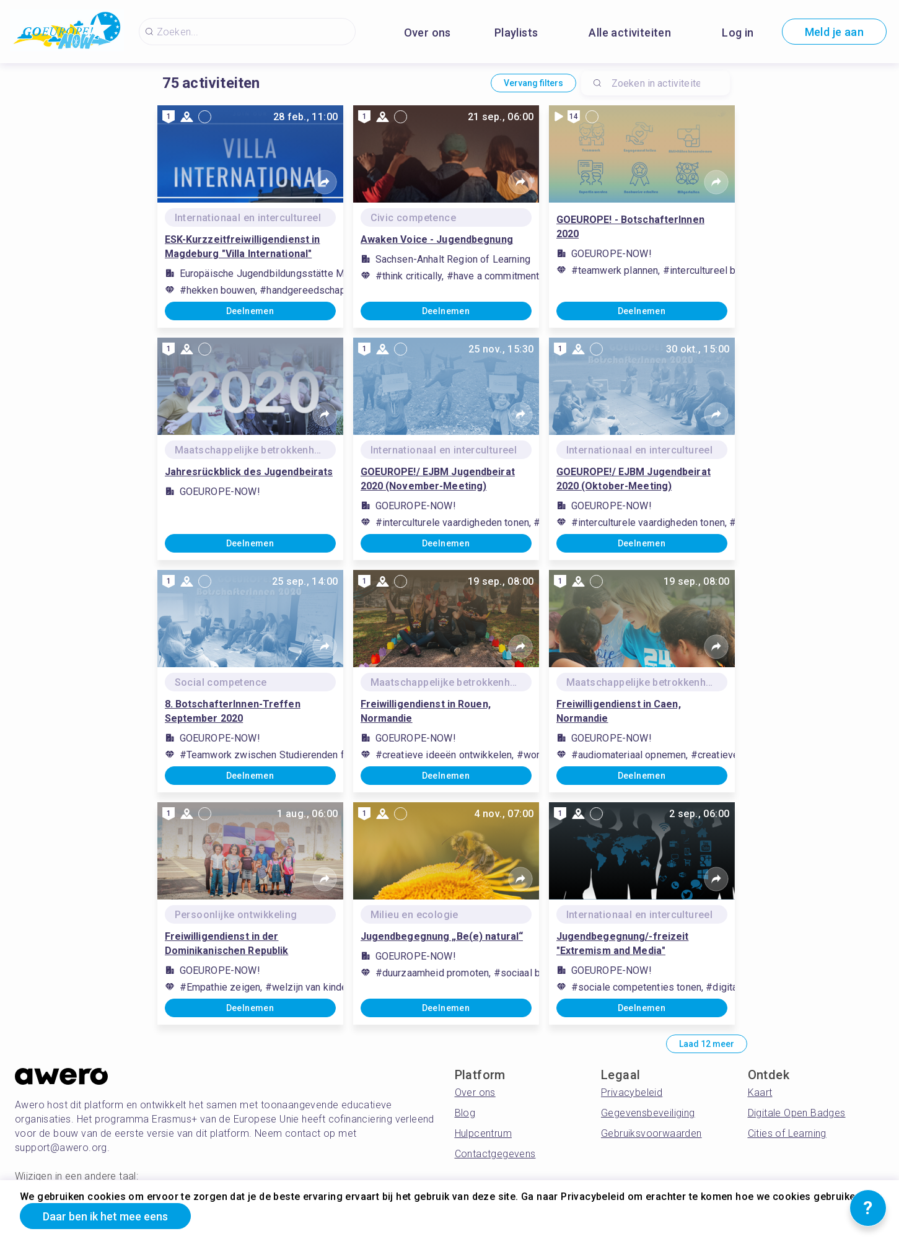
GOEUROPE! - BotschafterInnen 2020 (630, 227)
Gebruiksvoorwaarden (651, 1133)
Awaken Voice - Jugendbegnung (437, 239)
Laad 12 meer (706, 1044)
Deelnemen (250, 311)
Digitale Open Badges (797, 1113)
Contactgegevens (495, 1154)
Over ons (427, 32)
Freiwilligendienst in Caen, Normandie (618, 711)
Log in (737, 32)
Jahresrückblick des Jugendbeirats (249, 472)
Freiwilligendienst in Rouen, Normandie (426, 711)
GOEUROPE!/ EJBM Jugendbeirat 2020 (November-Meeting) (438, 479)
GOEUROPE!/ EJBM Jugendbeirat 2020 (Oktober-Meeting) (633, 479)
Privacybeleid (631, 1092)
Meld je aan (834, 31)
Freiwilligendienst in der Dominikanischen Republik (227, 943)
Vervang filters (533, 83)
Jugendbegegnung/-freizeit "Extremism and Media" (622, 943)
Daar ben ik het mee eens (105, 1216)
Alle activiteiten (630, 32)
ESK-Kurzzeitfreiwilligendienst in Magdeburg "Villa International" (242, 247)
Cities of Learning (787, 1133)
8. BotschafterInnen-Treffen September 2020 (232, 711)
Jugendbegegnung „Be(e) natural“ (442, 936)
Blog (465, 1113)
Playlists (516, 32)
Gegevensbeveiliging (648, 1113)
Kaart (760, 1092)
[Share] (324, 182)
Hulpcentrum (483, 1133)
